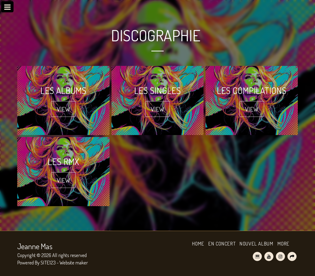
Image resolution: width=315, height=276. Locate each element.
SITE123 (48, 262)
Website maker (74, 262)
